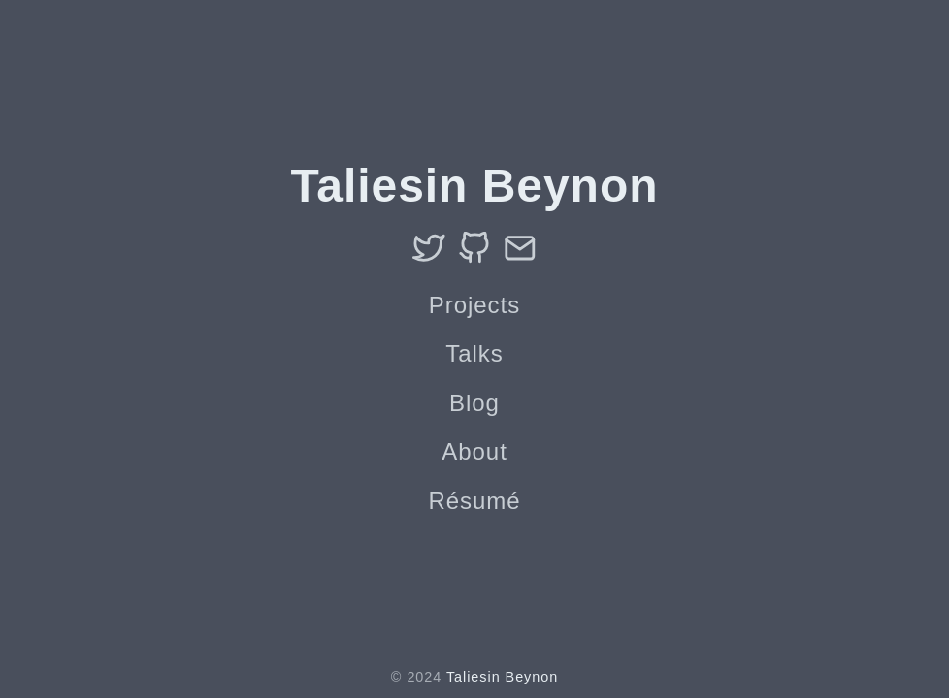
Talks (474, 353)
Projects (474, 305)
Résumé (474, 501)
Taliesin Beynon (502, 676)
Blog (474, 403)
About (474, 451)
